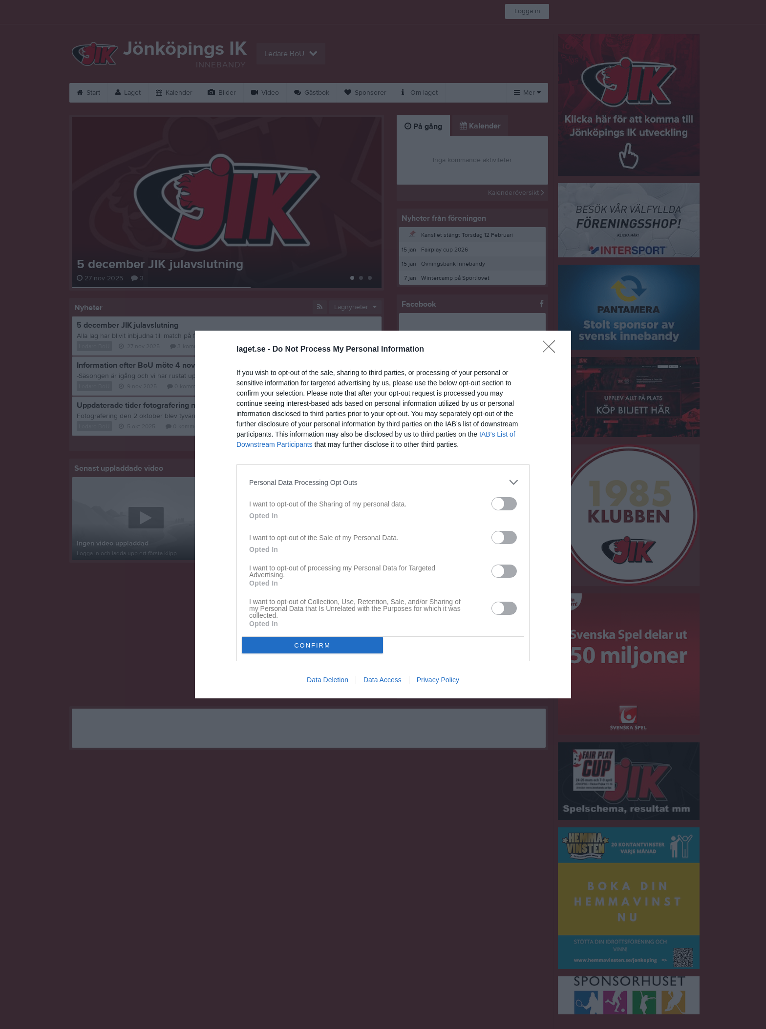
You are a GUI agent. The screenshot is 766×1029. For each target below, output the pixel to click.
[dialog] (383, 514)
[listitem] (383, 482)
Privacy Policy (438, 680)
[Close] (552, 349)
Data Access (382, 680)
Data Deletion (327, 680)
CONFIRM (312, 645)
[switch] (504, 503)
